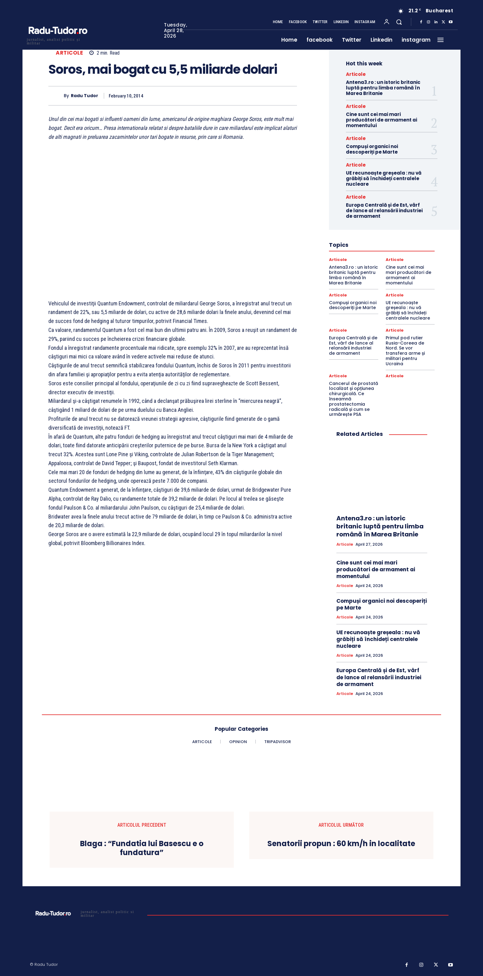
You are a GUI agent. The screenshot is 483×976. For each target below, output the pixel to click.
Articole (69, 53)
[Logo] (57, 40)
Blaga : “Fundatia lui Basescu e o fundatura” (142, 848)
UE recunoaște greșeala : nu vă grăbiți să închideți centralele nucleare (383, 178)
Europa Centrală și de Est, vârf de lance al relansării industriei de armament (384, 210)
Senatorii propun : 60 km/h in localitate (341, 843)
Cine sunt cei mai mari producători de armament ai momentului (381, 120)
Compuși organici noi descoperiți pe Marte (372, 149)
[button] (399, 21)
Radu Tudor (84, 95)
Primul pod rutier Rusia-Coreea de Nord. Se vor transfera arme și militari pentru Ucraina (405, 351)
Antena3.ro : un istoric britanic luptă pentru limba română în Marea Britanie (383, 88)
